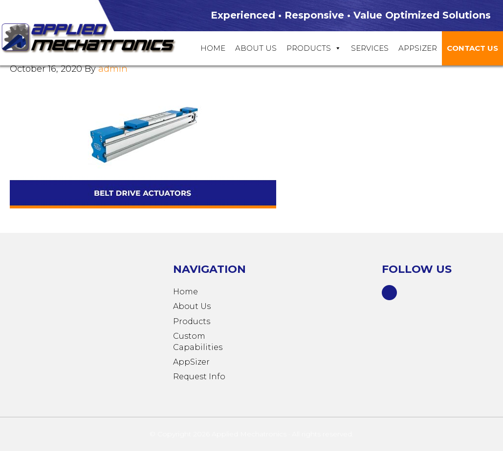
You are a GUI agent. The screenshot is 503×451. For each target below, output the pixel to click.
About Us (256, 48)
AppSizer (191, 362)
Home (212, 48)
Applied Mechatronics (98, 37)
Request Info (199, 376)
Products (313, 48)
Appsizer (417, 48)
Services (370, 48)
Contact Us (472, 48)
